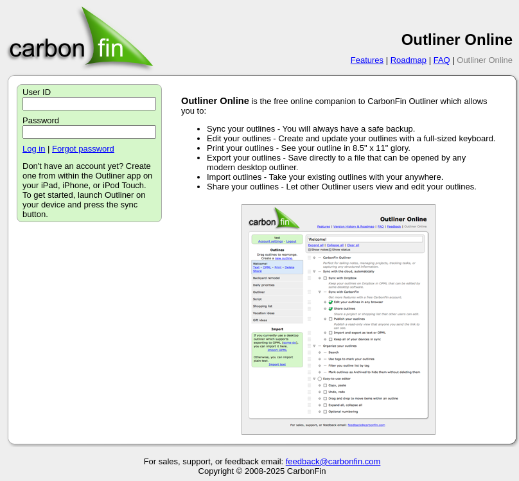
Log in (33, 148)
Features (367, 60)
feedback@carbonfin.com (333, 461)
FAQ (442, 60)
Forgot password (83, 148)
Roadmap (409, 60)
